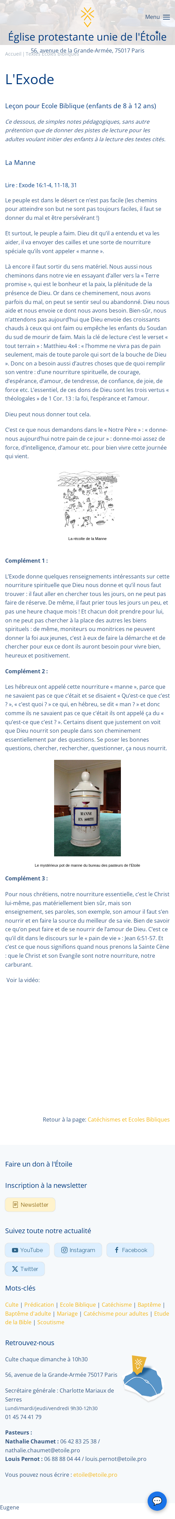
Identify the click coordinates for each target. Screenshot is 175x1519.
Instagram (78, 1250)
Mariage (67, 1313)
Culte (11, 1304)
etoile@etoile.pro (95, 1474)
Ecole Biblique (78, 1304)
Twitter (25, 1268)
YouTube (27, 1250)
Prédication (39, 1304)
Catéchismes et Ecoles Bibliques (129, 1119)
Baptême (149, 1304)
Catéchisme (117, 1304)
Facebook (130, 1250)
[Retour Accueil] (87, 17)
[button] (157, 17)
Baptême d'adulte (28, 1313)
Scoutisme (50, 1322)
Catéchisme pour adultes (116, 1313)
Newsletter (30, 1204)
